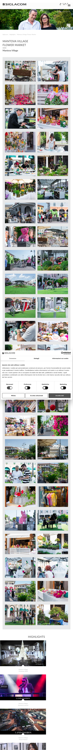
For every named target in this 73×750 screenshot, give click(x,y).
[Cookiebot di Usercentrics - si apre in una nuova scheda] (62, 353)
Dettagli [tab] (36, 358)
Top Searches (9, 731)
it (65, 5)
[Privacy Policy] (7, 747)
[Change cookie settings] (29, 747)
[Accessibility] (42, 747)
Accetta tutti (60, 395)
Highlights (13, 34)
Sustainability (31, 731)
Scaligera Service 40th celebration (16, 723)
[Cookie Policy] (17, 747)
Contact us (44, 731)
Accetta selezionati (36, 395)
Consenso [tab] (12, 358)
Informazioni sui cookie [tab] (60, 358)
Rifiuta (13, 395)
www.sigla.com (64, 747)
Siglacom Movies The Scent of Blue (16, 724)
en (62, 5)
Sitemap (20, 731)
